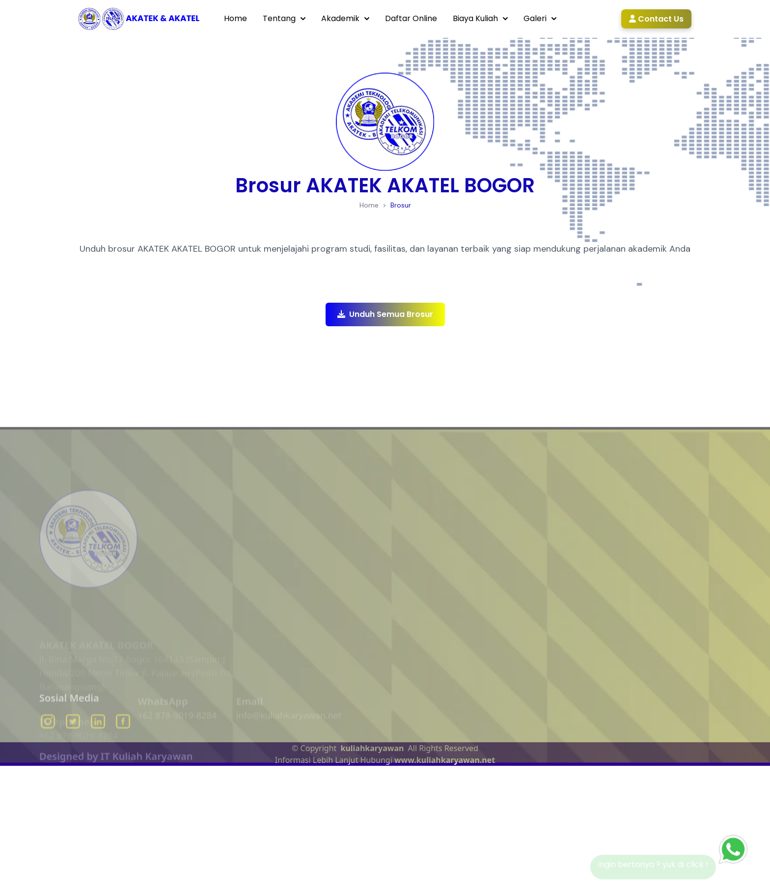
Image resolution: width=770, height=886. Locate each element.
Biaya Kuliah (480, 18)
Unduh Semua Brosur (385, 314)
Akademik (345, 18)
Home (235, 18)
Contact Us (656, 19)
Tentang (284, 18)
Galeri (539, 18)
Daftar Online (411, 18)
